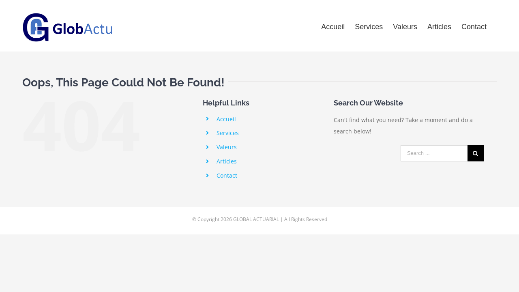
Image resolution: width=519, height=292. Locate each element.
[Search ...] (434, 153)
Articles (227, 161)
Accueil (226, 119)
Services (228, 133)
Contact (227, 175)
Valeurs (227, 147)
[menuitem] (327, 26)
